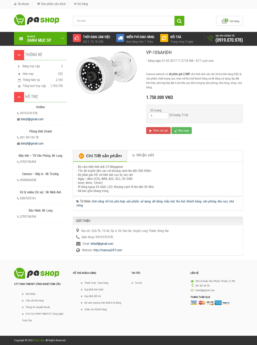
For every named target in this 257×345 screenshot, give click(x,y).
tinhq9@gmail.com (32, 119)
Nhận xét (143, 155)
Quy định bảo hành (93, 289)
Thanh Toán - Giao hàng (96, 282)
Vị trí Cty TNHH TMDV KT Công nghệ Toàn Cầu (42, 317)
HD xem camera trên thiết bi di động (102, 302)
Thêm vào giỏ (158, 130)
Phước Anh (38, 340)
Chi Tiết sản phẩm (100, 156)
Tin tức (138, 282)
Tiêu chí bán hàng (34, 300)
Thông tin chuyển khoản (37, 307)
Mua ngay (181, 130)
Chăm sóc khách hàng (95, 309)
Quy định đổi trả (92, 296)
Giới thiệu (30, 293)
